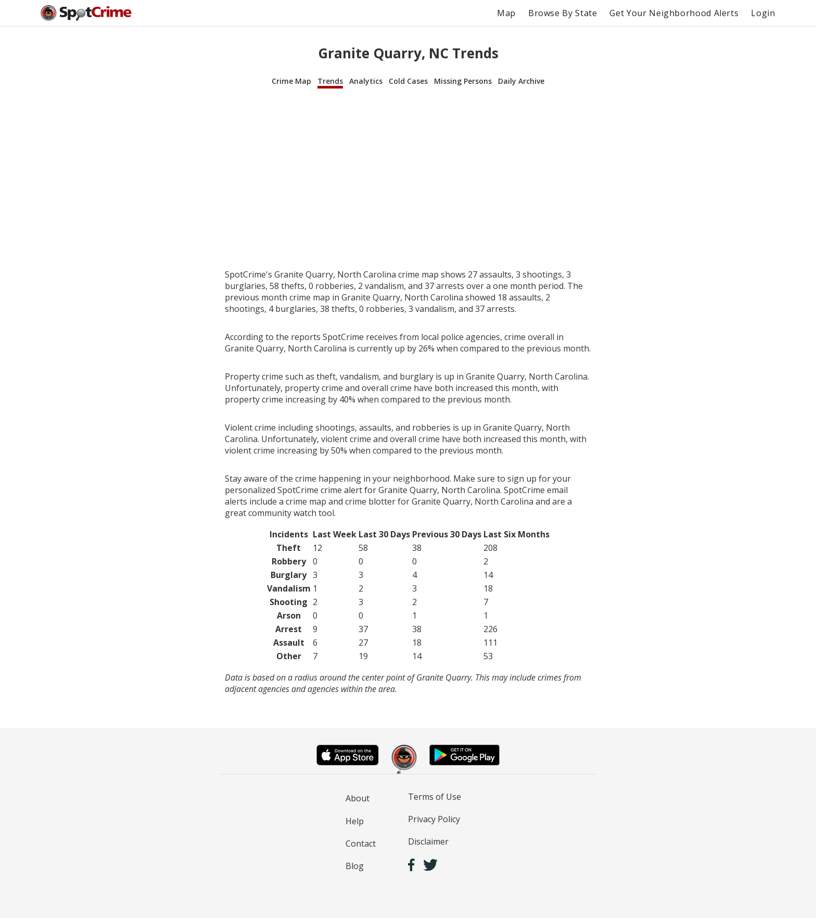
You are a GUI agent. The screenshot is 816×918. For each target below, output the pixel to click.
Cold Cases (408, 81)
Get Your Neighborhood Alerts (673, 13)
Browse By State (562, 13)
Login (763, 13)
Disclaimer (428, 841)
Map (506, 13)
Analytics (365, 81)
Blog (355, 866)
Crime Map (291, 81)
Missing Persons (463, 81)
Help (355, 821)
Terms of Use (434, 796)
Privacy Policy (434, 819)
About (357, 798)
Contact (361, 843)
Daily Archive (521, 81)
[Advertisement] (408, 179)
